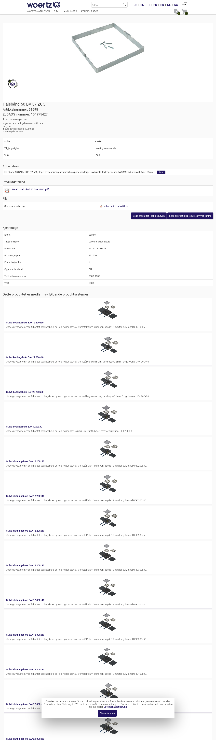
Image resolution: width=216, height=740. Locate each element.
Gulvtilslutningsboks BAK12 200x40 (116, 370)
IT (148, 5)
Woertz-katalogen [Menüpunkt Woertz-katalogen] (38, 13)
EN (142, 5)
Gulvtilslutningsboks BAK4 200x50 (115, 611)
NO (176, 5)
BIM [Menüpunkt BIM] (56, 13)
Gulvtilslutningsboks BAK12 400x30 (116, 504)
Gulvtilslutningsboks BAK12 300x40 (116, 450)
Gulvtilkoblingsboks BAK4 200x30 (115, 317)
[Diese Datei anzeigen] (114, 118)
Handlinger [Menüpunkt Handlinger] (69, 13)
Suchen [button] (125, 5)
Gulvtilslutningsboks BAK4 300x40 (115, 665)
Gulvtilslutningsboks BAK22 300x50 (116, 557)
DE (135, 5)
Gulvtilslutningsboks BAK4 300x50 (115, 691)
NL (169, 5)
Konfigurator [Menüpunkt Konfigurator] (89, 13)
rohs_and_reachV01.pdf (164, 134)
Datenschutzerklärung (115, 706)
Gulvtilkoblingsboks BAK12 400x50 (115, 236)
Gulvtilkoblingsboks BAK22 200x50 (115, 290)
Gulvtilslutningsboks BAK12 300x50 (116, 477)
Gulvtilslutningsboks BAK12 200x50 (116, 397)
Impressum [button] (75, 735)
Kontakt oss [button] (93, 735)
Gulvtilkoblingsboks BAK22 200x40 (115, 263)
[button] (166, 143)
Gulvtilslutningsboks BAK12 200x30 (116, 343)
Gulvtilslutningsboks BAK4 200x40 (115, 584)
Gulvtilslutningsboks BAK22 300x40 (116, 531)
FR (155, 5)
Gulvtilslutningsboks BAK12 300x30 (116, 424)
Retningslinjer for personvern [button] (130, 735)
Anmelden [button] (184, 4)
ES (162, 5)
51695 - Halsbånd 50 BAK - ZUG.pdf (137, 117)
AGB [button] (106, 735)
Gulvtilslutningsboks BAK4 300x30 (115, 638)
